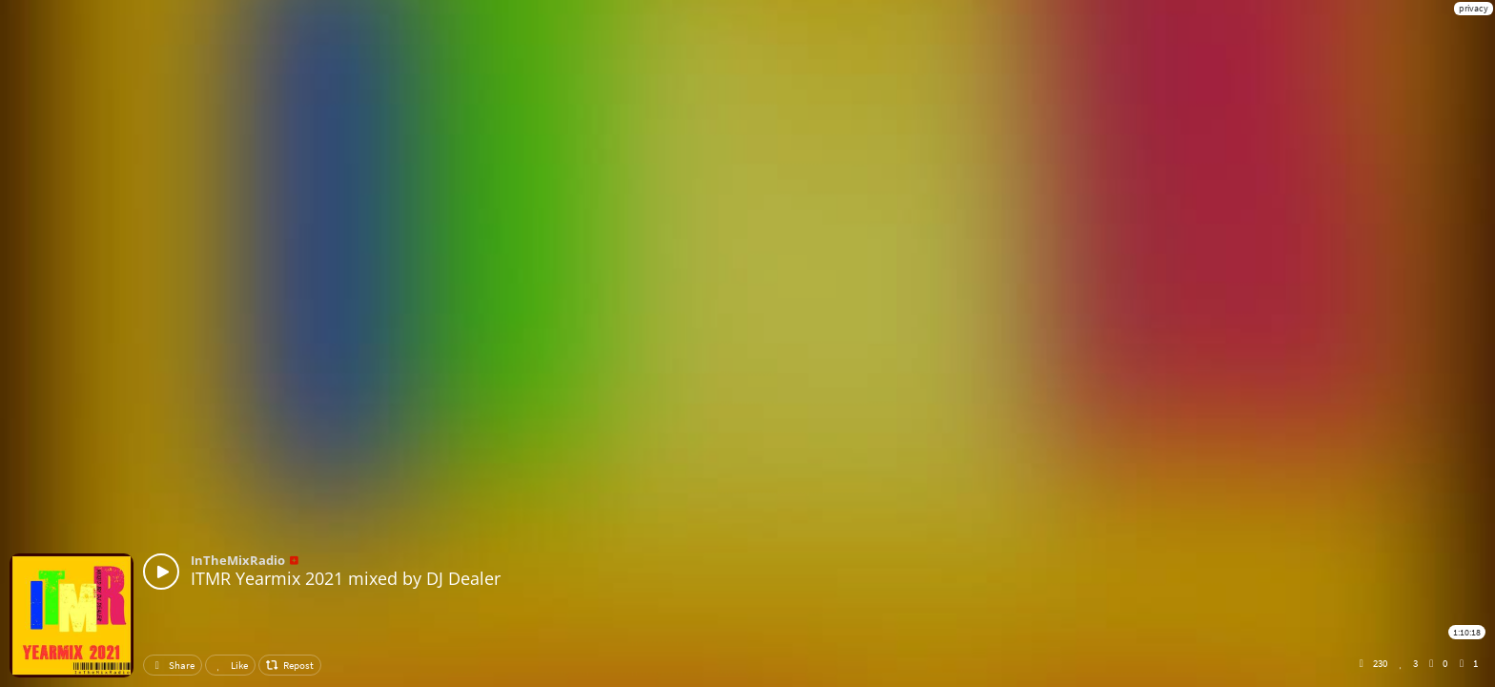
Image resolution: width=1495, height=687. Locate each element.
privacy (1473, 8)
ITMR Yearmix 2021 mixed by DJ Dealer (346, 578)
